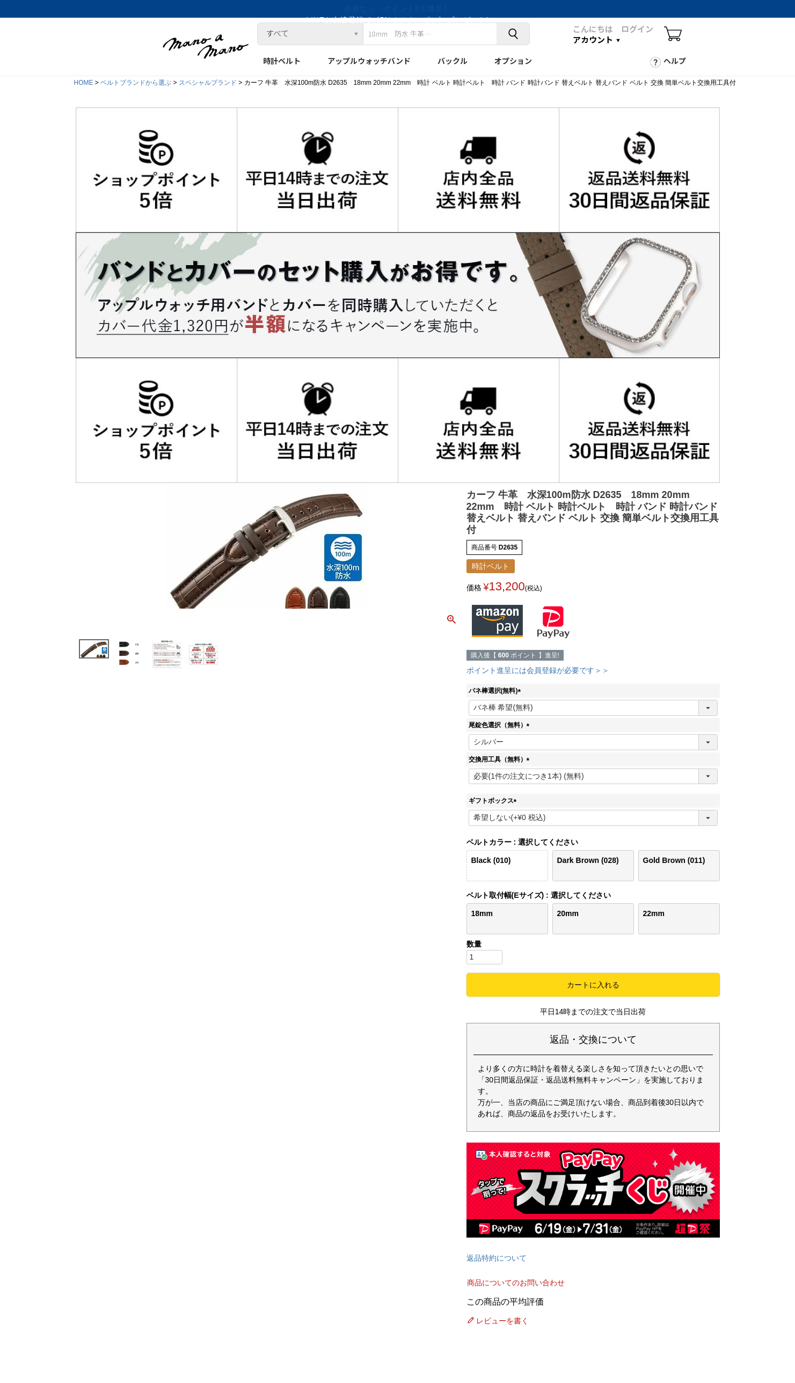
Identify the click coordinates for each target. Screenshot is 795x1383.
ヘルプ (674, 60)
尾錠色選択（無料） (501, 725)
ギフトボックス (494, 800)
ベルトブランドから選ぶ (135, 82)
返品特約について (496, 1258)
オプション (513, 60)
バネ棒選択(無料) (496, 690)
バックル (452, 60)
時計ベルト (282, 60)
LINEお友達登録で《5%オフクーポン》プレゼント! (397, 8)
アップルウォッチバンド (369, 60)
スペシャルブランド (208, 82)
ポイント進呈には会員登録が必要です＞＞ (537, 670)
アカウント (593, 39)
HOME (83, 82)
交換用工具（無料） (501, 759)
